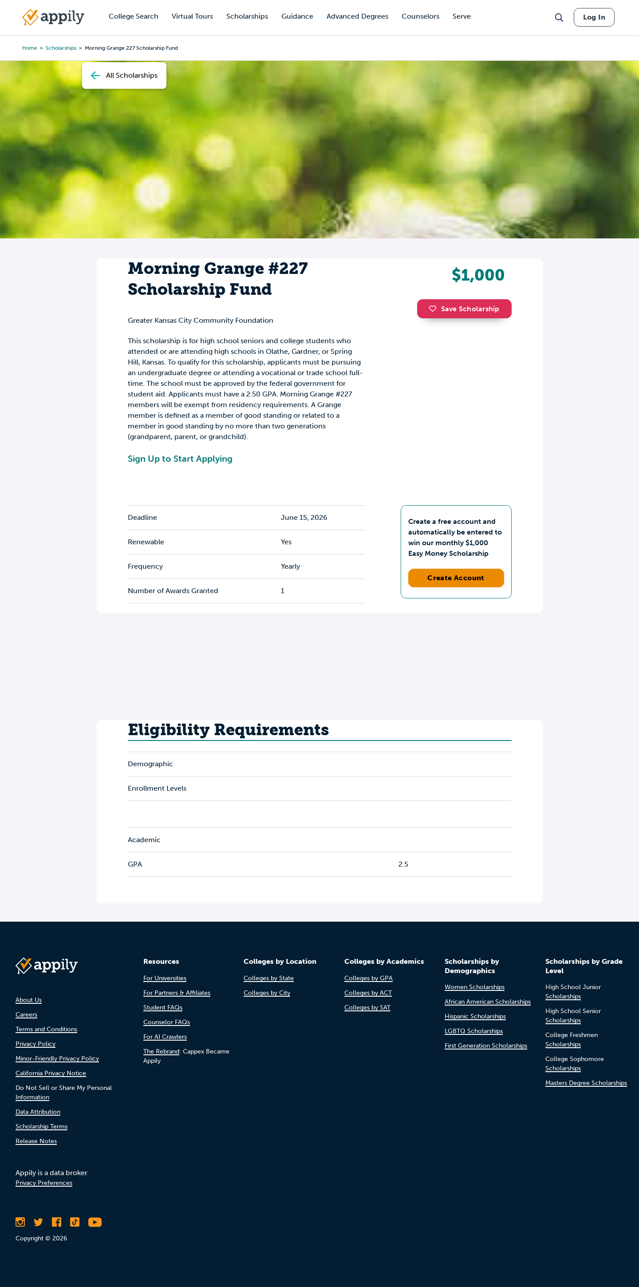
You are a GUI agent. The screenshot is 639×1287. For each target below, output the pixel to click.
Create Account (456, 578)
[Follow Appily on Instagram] (20, 1222)
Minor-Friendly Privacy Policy (57, 1058)
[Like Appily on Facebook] (56, 1222)
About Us (29, 1000)
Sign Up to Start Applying (180, 458)
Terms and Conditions (46, 1029)
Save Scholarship (464, 309)
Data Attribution (38, 1112)
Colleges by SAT (367, 1007)
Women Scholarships (475, 987)
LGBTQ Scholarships (474, 1031)
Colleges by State (269, 978)
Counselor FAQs (166, 1022)
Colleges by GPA (368, 978)
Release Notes (36, 1141)
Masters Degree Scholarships (586, 1083)
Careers (26, 1014)
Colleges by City (267, 993)
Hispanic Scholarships (475, 1016)
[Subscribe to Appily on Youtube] (95, 1222)
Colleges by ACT (368, 993)
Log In (594, 17)
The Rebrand (161, 1051)
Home (29, 48)
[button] (435, 308)
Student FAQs (162, 1007)
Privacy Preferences (44, 1183)
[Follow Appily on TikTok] (74, 1222)
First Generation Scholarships (486, 1045)
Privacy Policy (35, 1044)
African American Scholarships (488, 1002)
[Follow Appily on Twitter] (38, 1222)
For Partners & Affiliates (176, 993)
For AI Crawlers (165, 1037)
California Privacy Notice (51, 1073)
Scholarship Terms (41, 1126)
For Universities (164, 978)
